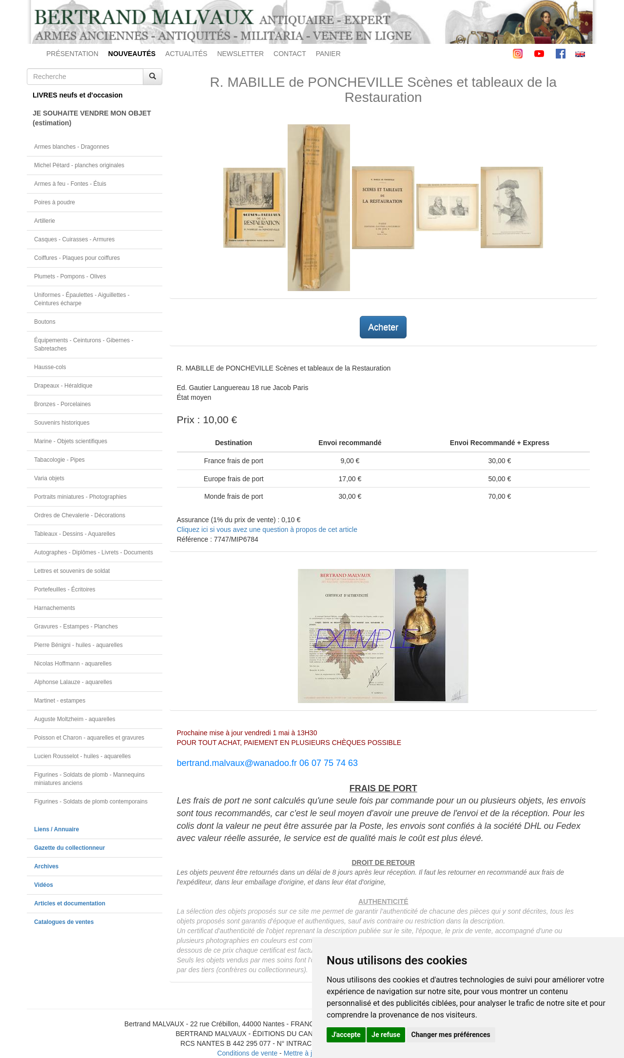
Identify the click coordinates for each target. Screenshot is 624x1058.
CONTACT (289, 54)
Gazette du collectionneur (69, 847)
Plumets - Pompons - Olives (70, 276)
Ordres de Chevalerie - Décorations (79, 515)
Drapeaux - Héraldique (63, 385)
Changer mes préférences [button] (450, 1034)
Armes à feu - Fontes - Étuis (70, 183)
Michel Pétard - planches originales (79, 165)
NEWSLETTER (240, 54)
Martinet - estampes (59, 700)
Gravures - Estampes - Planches (76, 626)
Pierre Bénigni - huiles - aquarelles (78, 645)
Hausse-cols (50, 367)
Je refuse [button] (385, 1034)
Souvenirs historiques (62, 422)
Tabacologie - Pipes (59, 459)
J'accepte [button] (346, 1034)
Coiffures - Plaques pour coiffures (77, 258)
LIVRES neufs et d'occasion (78, 95)
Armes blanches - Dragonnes (71, 146)
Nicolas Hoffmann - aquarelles (73, 663)
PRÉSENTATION (72, 54)
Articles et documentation (69, 903)
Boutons (45, 321)
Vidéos (43, 885)
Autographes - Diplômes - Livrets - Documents (93, 552)
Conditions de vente (247, 1053)
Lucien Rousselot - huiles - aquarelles (82, 756)
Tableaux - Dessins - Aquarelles (75, 533)
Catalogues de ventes (64, 922)
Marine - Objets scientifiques (70, 441)
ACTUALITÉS (186, 54)
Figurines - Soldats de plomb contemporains (91, 801)
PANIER (328, 54)
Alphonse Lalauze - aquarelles (73, 682)
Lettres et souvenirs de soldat (72, 571)
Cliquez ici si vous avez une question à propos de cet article (267, 529)
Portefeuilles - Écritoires (65, 589)
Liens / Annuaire (56, 829)
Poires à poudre (54, 202)
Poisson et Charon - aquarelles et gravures (89, 737)
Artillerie (44, 220)
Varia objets (49, 478)
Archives (46, 866)
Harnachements (54, 608)
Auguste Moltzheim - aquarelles (75, 719)
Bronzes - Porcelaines (62, 404)
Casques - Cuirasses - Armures (74, 239)
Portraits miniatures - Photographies (80, 496)
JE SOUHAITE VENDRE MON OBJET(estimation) (92, 118)
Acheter (383, 327)
